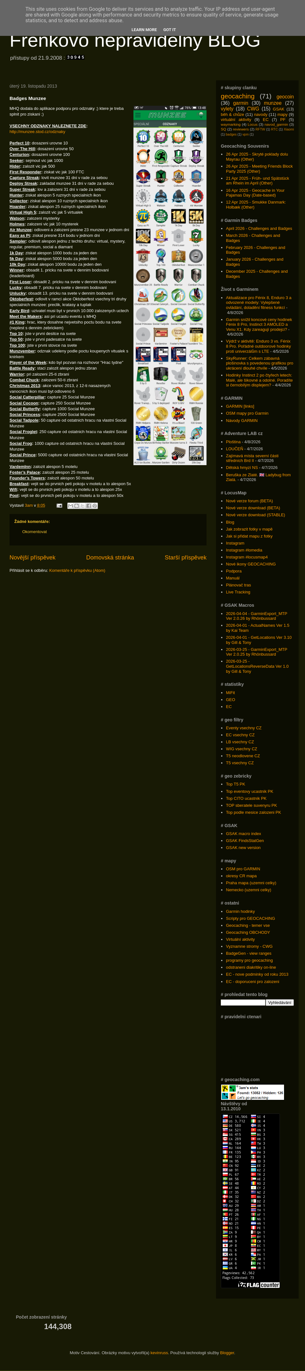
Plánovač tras (238, 585)
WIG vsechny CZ (241, 748)
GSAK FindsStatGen (245, 840)
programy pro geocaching (249, 960)
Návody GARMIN (242, 420)
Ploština (233, 441)
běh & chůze (232, 114)
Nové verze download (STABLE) (255, 514)
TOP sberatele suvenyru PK (251, 805)
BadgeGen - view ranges (248, 953)
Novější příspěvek (33, 557)
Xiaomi (289, 129)
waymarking (231, 124)
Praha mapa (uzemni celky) (251, 882)
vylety (227, 108)
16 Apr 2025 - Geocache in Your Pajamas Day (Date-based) (255, 193)
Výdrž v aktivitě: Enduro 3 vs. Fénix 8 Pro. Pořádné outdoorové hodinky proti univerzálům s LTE (258, 346)
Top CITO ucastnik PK (246, 798)
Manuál (233, 578)
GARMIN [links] (240, 406)
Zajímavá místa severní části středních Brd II (252, 458)
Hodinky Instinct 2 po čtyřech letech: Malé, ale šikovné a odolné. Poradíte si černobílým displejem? (259, 380)
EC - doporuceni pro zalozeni (252, 981)
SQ (223, 129)
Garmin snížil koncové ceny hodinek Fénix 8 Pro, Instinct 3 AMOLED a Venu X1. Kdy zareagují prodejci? (259, 324)
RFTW (260, 129)
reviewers (241, 129)
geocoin (285, 96)
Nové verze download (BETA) (253, 507)
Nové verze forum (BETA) (249, 500)
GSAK (278, 109)
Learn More (144, 29)
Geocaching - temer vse (248, 925)
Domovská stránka (110, 557)
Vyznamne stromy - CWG (249, 946)
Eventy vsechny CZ (243, 728)
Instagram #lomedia (244, 550)
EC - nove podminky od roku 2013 (257, 974)
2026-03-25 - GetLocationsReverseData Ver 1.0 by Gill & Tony (257, 666)
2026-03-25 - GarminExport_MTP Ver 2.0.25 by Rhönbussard (256, 652)
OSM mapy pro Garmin (247, 413)
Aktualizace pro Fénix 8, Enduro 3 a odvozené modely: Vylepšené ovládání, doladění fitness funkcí (258, 302)
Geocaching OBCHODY (248, 932)
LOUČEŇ (234, 448)
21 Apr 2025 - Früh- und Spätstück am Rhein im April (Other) (257, 181)
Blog (230, 522)
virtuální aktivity (236, 119)
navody (261, 114)
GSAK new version (243, 847)
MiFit (230, 692)
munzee (272, 103)
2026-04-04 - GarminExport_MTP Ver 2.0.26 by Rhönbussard (256, 616)
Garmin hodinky (240, 911)
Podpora (233, 571)
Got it (169, 29)
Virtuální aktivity (240, 939)
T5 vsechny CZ (240, 762)
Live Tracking (238, 592)
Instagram (235, 543)
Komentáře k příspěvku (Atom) (77, 570)
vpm (245, 134)
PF (283, 119)
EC (265, 119)
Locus (252, 124)
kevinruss (159, 1352)
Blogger (227, 1352)
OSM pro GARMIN (243, 868)
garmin (240, 103)
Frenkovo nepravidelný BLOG (135, 40)
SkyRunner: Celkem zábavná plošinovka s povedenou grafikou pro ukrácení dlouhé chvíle (259, 363)
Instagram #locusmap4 (247, 557)
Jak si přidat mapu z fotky (249, 536)
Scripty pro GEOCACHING (250, 918)
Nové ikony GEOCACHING (251, 564)
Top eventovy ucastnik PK (249, 791)
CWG (253, 108)
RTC (274, 129)
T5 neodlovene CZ (243, 755)
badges (231, 134)
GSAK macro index (243, 833)
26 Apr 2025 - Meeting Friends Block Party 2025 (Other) (259, 169)
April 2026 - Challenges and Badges (259, 228)
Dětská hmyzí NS (242, 467)
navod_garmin (276, 124)
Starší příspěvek (186, 557)
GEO (230, 699)
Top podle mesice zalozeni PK (253, 812)
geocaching (237, 96)
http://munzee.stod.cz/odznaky (37, 131)
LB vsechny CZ (240, 741)
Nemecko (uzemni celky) (248, 889)
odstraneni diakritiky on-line (251, 967)
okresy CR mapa (241, 875)
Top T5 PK (235, 784)
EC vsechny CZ (240, 734)
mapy (282, 114)
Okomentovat (34, 531)
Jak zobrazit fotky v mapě (249, 529)
